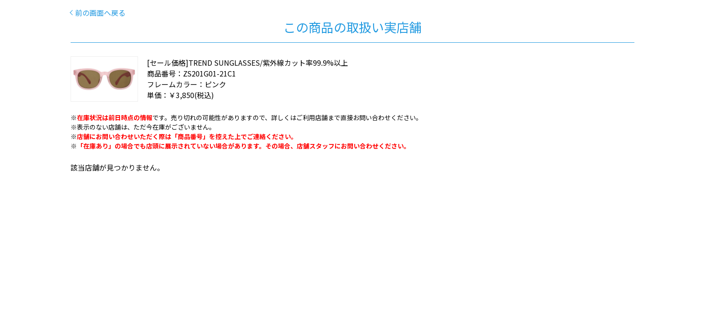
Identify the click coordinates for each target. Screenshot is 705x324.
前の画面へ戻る (100, 12)
